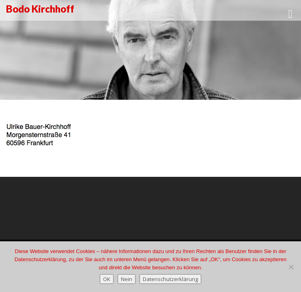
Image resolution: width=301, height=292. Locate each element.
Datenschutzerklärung (170, 279)
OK (106, 279)
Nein (126, 279)
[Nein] (291, 267)
